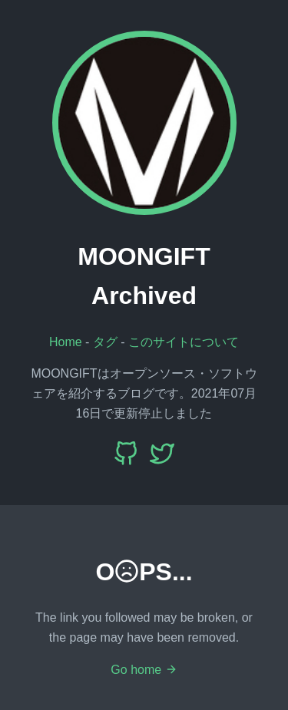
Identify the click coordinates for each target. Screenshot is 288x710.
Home (65, 341)
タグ (105, 341)
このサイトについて (183, 341)
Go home (144, 669)
